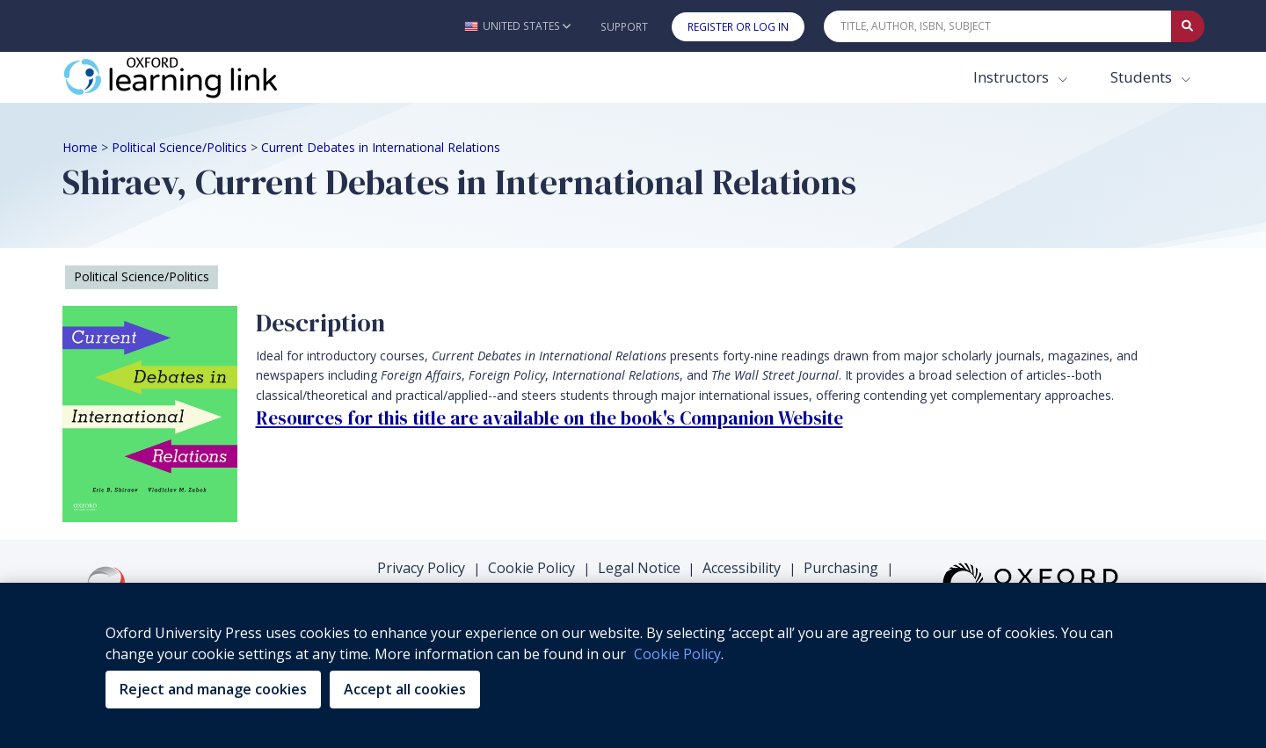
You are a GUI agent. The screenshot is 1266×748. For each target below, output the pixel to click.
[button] (517, 25)
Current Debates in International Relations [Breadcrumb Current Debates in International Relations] (380, 147)
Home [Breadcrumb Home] (80, 147)
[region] (633, 665)
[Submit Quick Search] (1187, 26)
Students (1142, 77)
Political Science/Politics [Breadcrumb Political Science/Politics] (179, 147)
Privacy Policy (421, 567)
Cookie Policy (531, 567)
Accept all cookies (405, 689)
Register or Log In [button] (738, 26)
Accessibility (741, 567)
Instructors (1012, 77)
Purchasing (841, 567)
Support (624, 26)
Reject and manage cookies (213, 689)
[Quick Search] (998, 26)
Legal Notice (639, 567)
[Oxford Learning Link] (194, 77)
